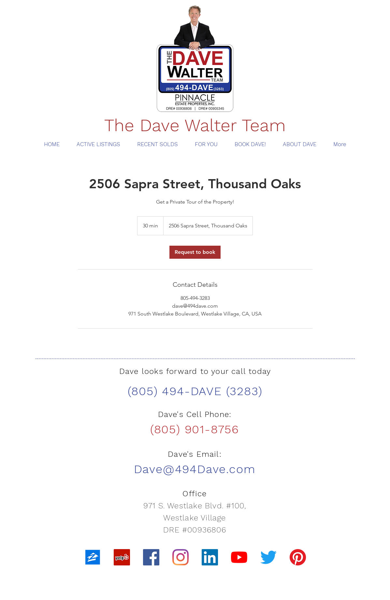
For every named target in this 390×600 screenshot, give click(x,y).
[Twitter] (268, 557)
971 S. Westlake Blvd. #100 (193, 505)
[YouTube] (239, 557)
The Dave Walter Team (195, 125)
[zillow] (92, 557)
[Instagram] (180, 557)
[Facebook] (151, 557)
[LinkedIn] (210, 557)
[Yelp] (122, 557)
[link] (195, 252)
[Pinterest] (298, 557)
